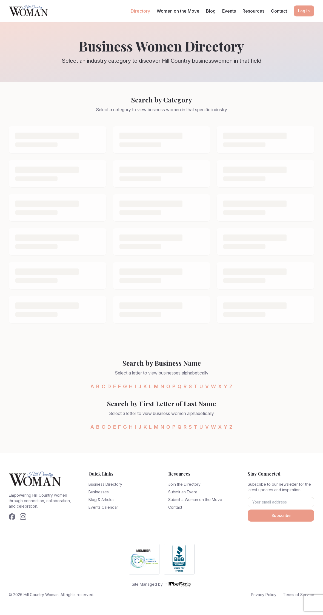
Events (229, 11)
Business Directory (105, 484)
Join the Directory (184, 484)
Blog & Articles (101, 499)
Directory (140, 11)
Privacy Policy (263, 594)
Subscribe (281, 515)
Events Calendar (103, 507)
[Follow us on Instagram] (23, 516)
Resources (253, 11)
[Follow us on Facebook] (12, 516)
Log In (304, 10)
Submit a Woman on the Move (195, 499)
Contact (279, 11)
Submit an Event (182, 492)
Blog (211, 11)
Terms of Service (298, 594)
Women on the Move (178, 11)
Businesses (98, 492)
